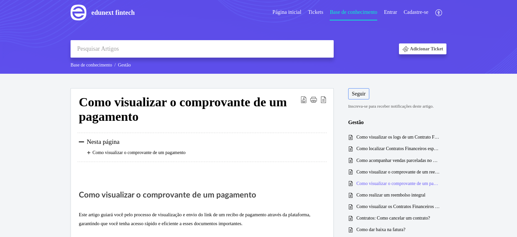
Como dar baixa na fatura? (381, 229)
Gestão (124, 65)
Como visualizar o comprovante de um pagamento (398, 183)
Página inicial (286, 12)
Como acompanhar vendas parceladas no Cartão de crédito (398, 160)
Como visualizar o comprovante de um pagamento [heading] (183, 109)
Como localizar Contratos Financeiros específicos (398, 148)
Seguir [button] (359, 93)
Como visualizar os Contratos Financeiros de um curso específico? (398, 206)
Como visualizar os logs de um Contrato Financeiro (398, 137)
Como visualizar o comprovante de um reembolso (398, 172)
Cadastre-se (416, 12)
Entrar (390, 12)
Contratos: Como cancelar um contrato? (393, 218)
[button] (439, 12)
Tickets (315, 12)
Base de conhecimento (353, 12)
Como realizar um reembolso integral (390, 195)
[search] (202, 49)
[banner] (258, 37)
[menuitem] (286, 12)
